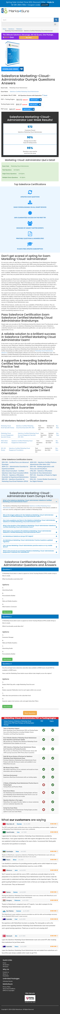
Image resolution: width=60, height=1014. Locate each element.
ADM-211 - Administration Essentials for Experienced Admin (15, 467)
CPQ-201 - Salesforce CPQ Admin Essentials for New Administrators (41, 472)
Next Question (30, 713)
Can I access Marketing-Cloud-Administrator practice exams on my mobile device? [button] (27, 546)
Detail (44, 95)
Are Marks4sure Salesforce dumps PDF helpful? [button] (18, 536)
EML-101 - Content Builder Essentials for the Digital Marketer (43, 480)
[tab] (30, 501)
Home (4, 29)
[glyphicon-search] (56, 20)
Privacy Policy (7, 987)
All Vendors (6, 964)
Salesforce (11, 29)
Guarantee (6, 976)
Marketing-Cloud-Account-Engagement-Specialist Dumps (7, 435)
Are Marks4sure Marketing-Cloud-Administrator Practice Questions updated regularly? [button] (28, 540)
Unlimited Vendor (8, 981)
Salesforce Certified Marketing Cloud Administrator (24, 91)
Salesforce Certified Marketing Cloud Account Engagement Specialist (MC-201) (28, 435)
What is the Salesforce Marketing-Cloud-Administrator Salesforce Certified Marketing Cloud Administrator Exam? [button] (27, 501)
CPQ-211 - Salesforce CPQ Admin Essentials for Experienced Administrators (15, 476)
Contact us (6, 972)
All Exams (5, 966)
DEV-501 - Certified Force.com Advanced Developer (15, 463)
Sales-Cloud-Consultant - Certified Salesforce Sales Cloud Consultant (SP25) (15, 472)
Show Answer (7, 612)
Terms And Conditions (9, 988)
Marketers (19, 29)
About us (5, 974)
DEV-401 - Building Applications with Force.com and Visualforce (42, 467)
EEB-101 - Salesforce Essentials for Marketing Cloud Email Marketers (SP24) (15, 480)
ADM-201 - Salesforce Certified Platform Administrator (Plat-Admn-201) (43, 463)
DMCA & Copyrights (8, 990)
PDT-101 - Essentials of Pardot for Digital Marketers (43, 476)
